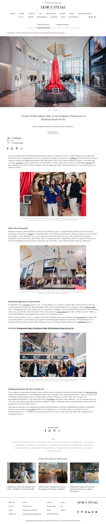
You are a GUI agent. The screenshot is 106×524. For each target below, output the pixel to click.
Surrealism (88, 448)
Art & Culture (64, 442)
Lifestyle (31, 13)
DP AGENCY (40, 519)
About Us (12, 500)
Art (40, 13)
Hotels (63, 17)
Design (12, 13)
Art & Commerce (66, 445)
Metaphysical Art (28, 442)
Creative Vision (52, 442)
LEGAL (79, 519)
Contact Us (12, 512)
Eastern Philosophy (54, 451)
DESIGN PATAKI (33, 519)
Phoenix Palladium (48, 448)
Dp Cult (11, 504)
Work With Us (27, 504)
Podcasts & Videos (84, 13)
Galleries (54, 17)
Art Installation (89, 442)
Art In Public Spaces (75, 448)
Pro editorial (73, 17)
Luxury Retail (16, 442)
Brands (31, 17)
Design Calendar (63, 25)
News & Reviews (43, 25)
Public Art (31, 445)
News (72, 13)
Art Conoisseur (42, 445)
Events (62, 13)
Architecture (51, 13)
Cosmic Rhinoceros (22, 448)
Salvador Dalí (61, 448)
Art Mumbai (41, 442)
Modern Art (78, 445)
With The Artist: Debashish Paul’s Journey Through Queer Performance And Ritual (52, 488)
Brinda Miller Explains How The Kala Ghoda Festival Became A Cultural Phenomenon (84, 488)
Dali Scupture (20, 445)
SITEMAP (74, 519)
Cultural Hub (53, 445)
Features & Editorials (30, 508)
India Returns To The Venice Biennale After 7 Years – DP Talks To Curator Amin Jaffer (21, 488)
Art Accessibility (76, 442)
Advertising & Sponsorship (32, 512)
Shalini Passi (88, 445)
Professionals (42, 17)
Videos (49, 508)
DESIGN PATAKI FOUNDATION (51, 519)
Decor (22, 13)
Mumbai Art (36, 448)
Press (11, 508)
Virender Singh (17, 143)
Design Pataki (11, 33)
